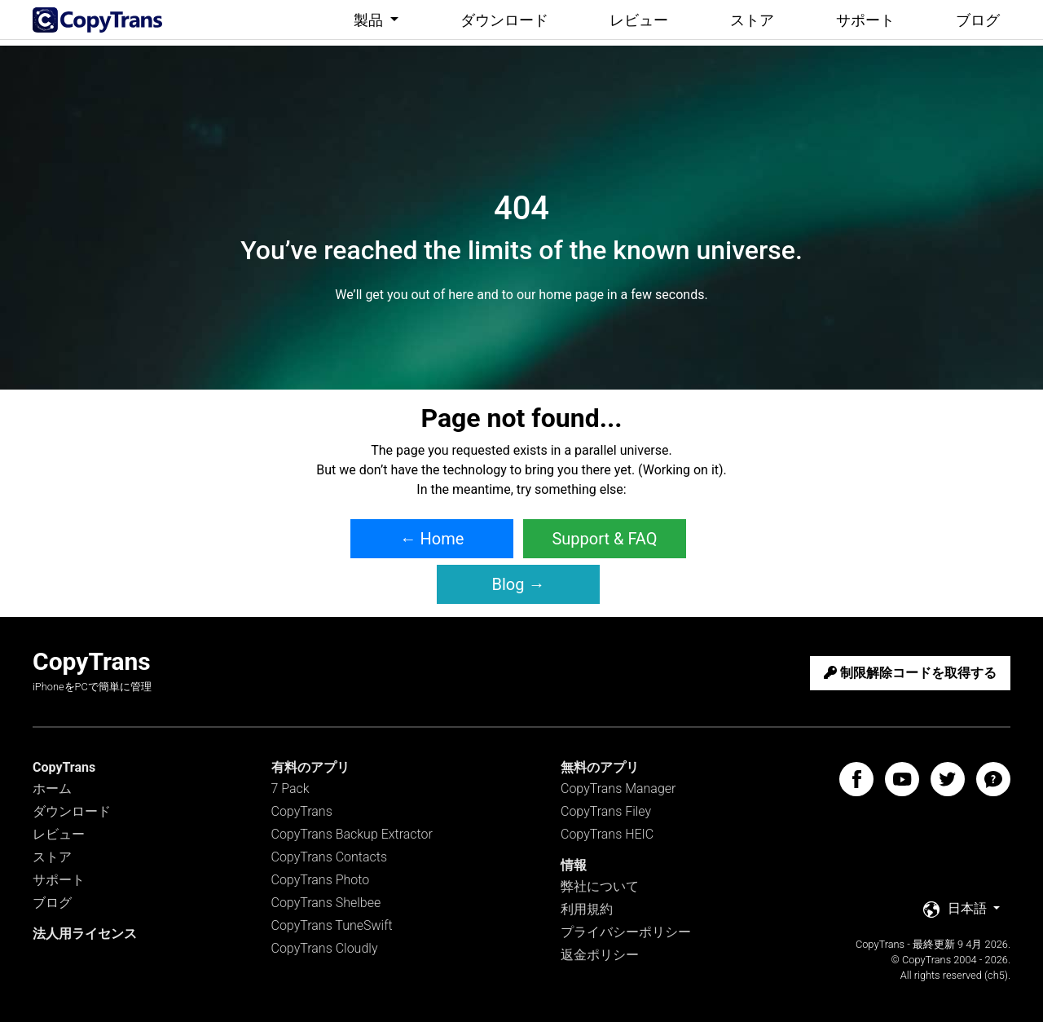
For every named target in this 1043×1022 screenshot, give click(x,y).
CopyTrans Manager (618, 788)
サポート (865, 20)
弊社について (600, 886)
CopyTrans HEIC (607, 834)
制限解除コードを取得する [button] (910, 673)
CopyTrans (301, 811)
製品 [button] (370, 20)
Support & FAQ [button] (604, 538)
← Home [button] (432, 538)
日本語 (956, 909)
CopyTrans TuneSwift (332, 925)
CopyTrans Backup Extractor (352, 834)
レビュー (639, 20)
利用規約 (587, 909)
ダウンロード (504, 20)
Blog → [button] (518, 584)
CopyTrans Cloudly (324, 948)
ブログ (978, 20)
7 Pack (290, 788)
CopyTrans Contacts (329, 857)
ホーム (52, 788)
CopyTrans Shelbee (326, 902)
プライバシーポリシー (626, 932)
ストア (752, 20)
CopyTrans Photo (320, 880)
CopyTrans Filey (606, 811)
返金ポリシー (600, 955)
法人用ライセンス (85, 933)
